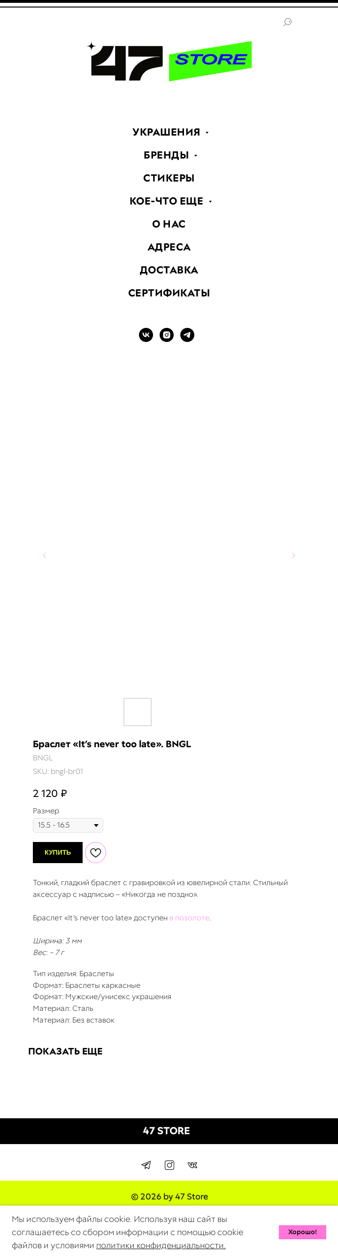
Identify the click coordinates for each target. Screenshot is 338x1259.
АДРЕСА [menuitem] (169, 247)
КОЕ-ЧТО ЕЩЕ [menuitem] (168, 201)
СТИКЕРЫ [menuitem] (169, 178)
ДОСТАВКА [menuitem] (169, 270)
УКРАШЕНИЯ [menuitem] (167, 132)
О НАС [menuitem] (169, 224)
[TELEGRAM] (187, 339)
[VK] (146, 339)
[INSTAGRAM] (167, 339)
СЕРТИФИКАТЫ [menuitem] (169, 293)
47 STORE (166, 1131)
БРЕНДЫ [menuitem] (168, 155)
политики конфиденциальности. (161, 1245)
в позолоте (189, 918)
